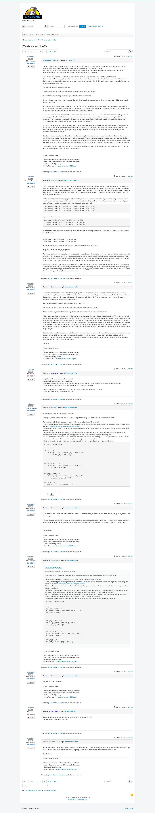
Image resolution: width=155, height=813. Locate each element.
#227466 (130, 556)
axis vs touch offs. (49, 60)
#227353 (130, 176)
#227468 (130, 707)
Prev (31, 51)
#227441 (130, 282)
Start (25, 51)
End (55, 51)
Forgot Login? (92, 26)
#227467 (130, 671)
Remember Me (73, 26)
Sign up (101, 26)
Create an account (59, 172)
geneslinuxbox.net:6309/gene (67, 166)
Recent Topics (33, 34)
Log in (83, 26)
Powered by (72, 799)
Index (25, 34)
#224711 (130, 56)
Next (49, 51)
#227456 (130, 369)
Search (42, 34)
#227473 (130, 737)
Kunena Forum (82, 799)
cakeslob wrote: (53, 567)
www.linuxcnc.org (53, 34)
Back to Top (129, 808)
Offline (31, 59)
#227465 (130, 503)
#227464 (130, 403)
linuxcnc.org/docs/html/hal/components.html (64, 426)
